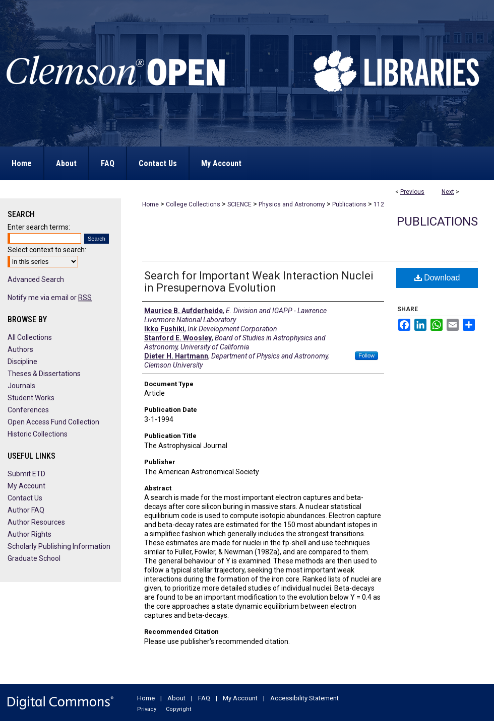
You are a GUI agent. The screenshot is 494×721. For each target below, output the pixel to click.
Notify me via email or (50, 298)
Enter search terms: (39, 227)
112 (379, 204)
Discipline (22, 361)
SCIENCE (239, 204)
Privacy (146, 709)
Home (150, 204)
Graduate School (34, 558)
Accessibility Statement (304, 698)
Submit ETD (26, 474)
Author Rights (29, 534)
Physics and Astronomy (292, 204)
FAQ (204, 698)
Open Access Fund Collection (53, 422)
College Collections (193, 204)
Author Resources (36, 522)
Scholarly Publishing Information (59, 546)
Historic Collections (38, 434)
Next (448, 191)
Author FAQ (26, 510)
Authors (20, 349)
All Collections (30, 337)
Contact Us (25, 498)
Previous (412, 191)
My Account (26, 486)
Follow (366, 355)
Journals (21, 386)
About (176, 698)
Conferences (28, 410)
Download (437, 277)
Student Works (31, 398)
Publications (349, 204)
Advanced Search (36, 279)
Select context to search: (47, 250)
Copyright (178, 709)
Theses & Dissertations (44, 374)
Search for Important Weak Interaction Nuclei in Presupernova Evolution (259, 281)
